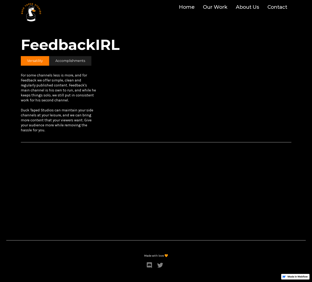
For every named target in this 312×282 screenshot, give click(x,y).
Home (187, 7)
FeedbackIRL (70, 44)
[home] (31, 11)
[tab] (35, 61)
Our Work (215, 7)
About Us (247, 7)
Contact (277, 7)
